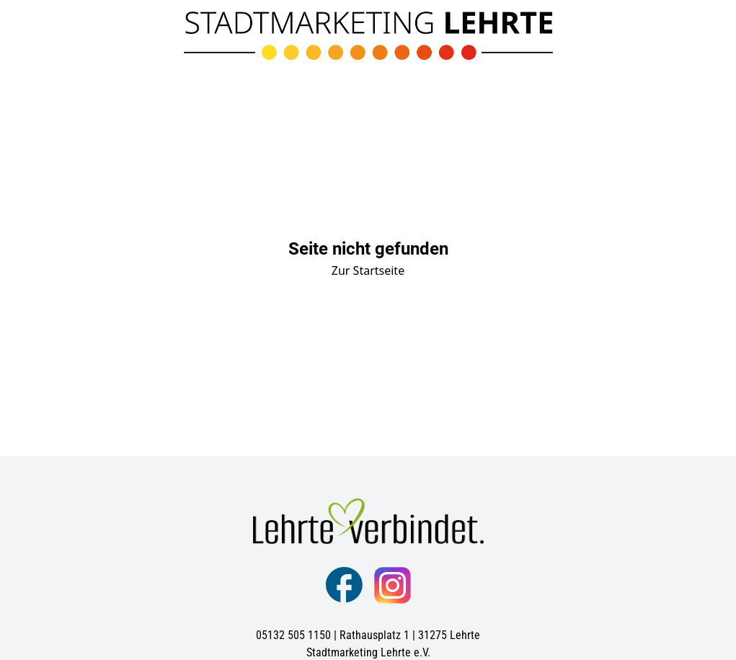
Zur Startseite (368, 270)
